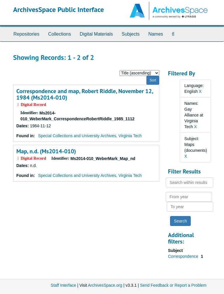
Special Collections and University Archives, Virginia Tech (90, 135)
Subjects (130, 34)
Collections (59, 34)
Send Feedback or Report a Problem (173, 285)
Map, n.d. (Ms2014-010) (46, 151)
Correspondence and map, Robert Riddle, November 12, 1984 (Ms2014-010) (84, 94)
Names (155, 34)
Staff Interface (63, 285)
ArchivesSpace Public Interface (58, 9)
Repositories (26, 34)
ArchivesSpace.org (105, 285)
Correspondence (183, 256)
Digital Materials (96, 34)
